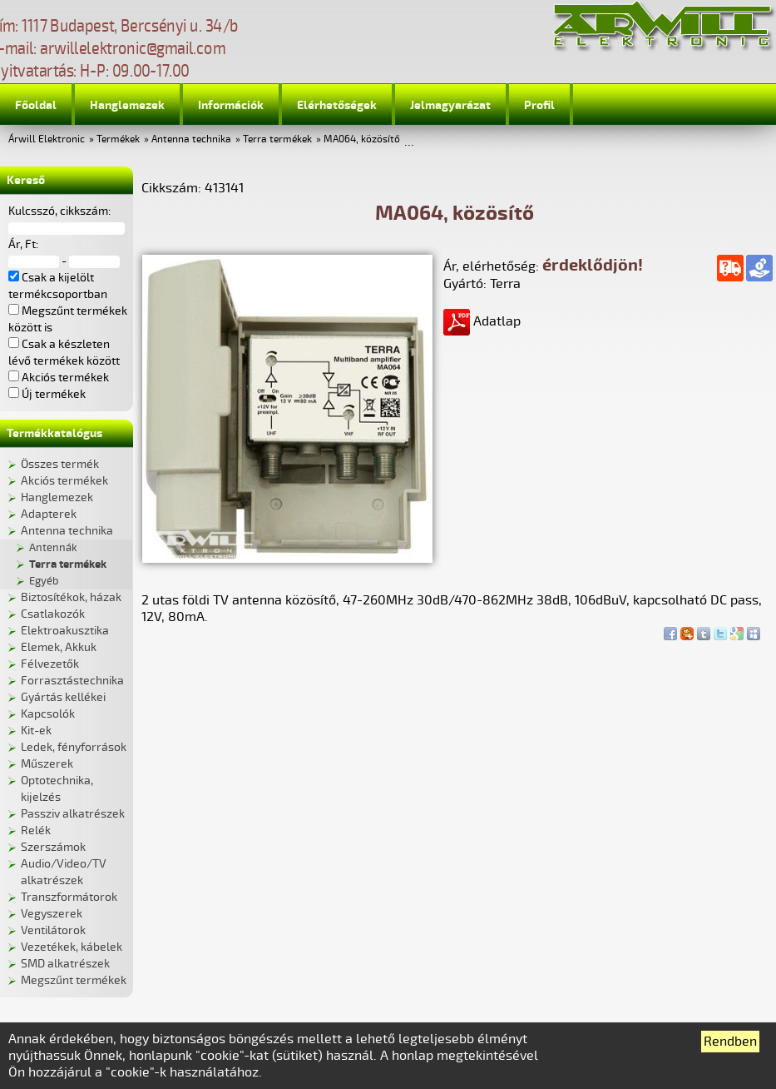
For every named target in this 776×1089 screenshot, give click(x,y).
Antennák (53, 547)
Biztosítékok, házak (71, 597)
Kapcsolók (48, 714)
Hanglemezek (127, 105)
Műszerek (47, 764)
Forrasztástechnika (72, 681)
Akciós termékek (64, 481)
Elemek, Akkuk (58, 647)
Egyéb (43, 581)
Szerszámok (53, 847)
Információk (231, 105)
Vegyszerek (51, 914)
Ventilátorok (53, 930)
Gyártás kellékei (63, 697)
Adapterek (49, 514)
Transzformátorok (69, 897)
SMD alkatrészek (65, 964)
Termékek (118, 139)
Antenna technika (191, 139)
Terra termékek (277, 139)
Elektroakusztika (65, 631)
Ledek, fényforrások (73, 747)
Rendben (730, 1041)
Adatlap (482, 321)
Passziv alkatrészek (73, 814)
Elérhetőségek (337, 105)
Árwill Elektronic (46, 139)
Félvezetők (50, 664)
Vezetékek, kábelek (71, 947)
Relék (36, 830)
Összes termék (60, 464)
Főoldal (36, 105)
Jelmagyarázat (450, 105)
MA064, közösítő (362, 139)
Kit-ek (36, 731)
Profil (539, 105)
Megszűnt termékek (73, 980)
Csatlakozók (53, 614)
